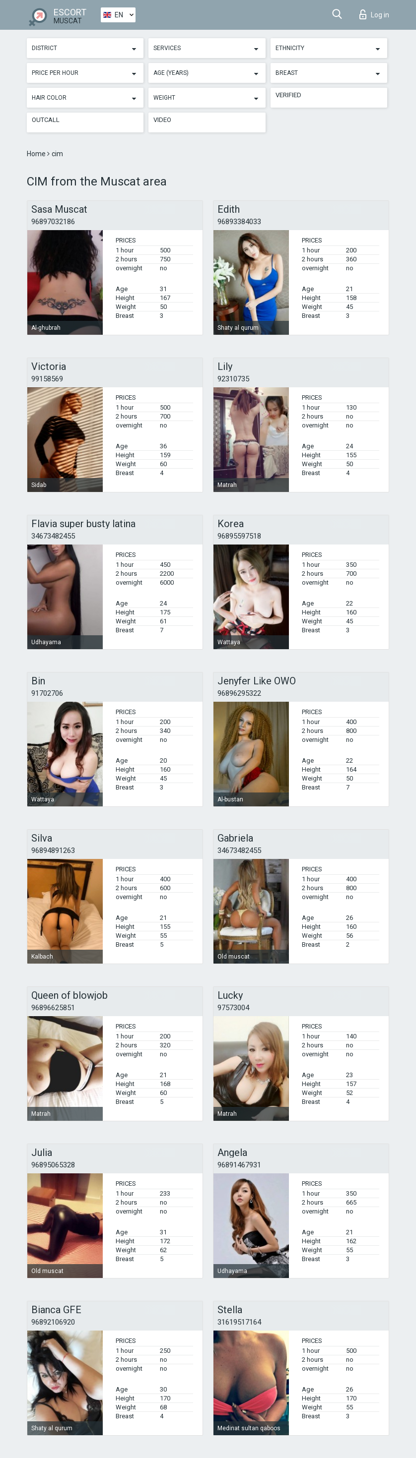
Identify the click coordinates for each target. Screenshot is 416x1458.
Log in (374, 14)
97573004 (233, 1007)
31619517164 (239, 1322)
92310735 (233, 378)
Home (37, 154)
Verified (288, 95)
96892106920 (53, 1322)
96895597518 (239, 536)
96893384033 (239, 221)
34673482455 (53, 536)
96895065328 (53, 1164)
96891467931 (239, 1164)
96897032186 (53, 221)
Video (162, 119)
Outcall (46, 119)
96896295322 (239, 693)
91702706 (47, 693)
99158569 (47, 378)
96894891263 (53, 850)
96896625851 (53, 1007)
